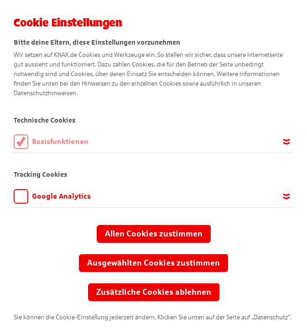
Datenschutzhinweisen (45, 93)
